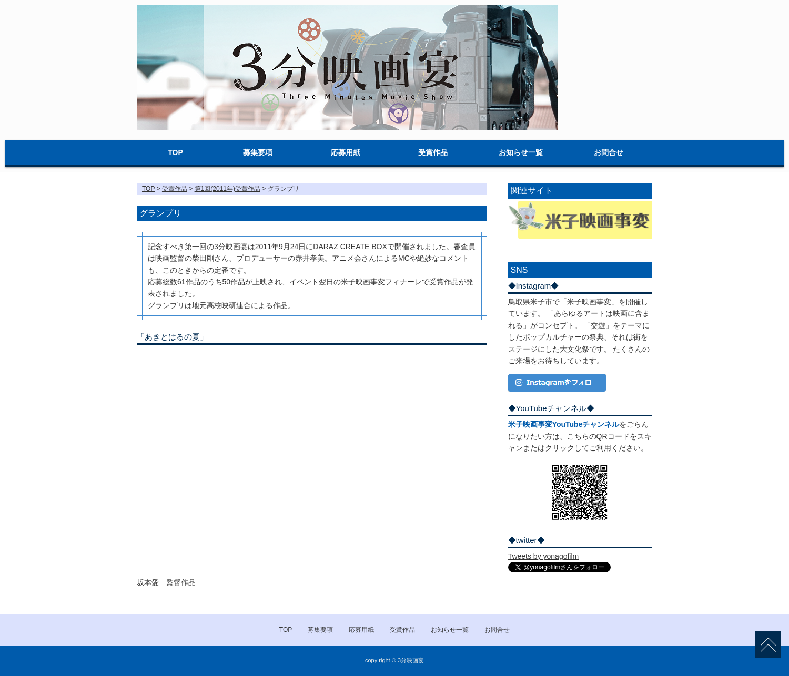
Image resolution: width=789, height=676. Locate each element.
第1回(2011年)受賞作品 (227, 188)
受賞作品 (433, 152)
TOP (175, 152)
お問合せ (608, 152)
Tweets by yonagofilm (543, 556)
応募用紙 (345, 152)
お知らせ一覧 (521, 152)
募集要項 (257, 152)
